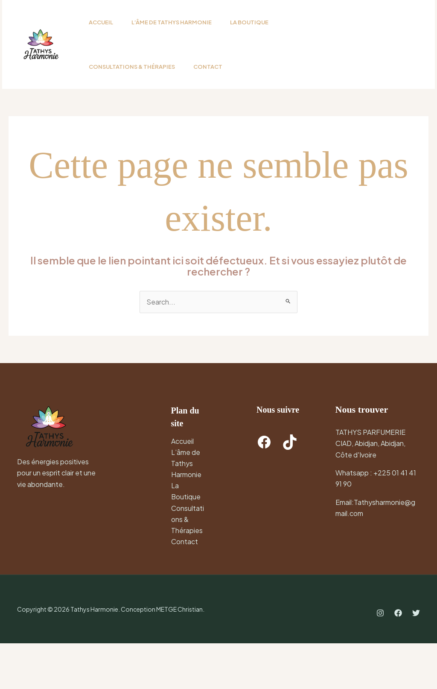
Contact (184, 587)
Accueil (182, 485)
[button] (354, 67)
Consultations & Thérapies (187, 565)
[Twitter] (416, 659)
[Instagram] (380, 659)
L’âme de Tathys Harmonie (186, 508)
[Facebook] (398, 659)
